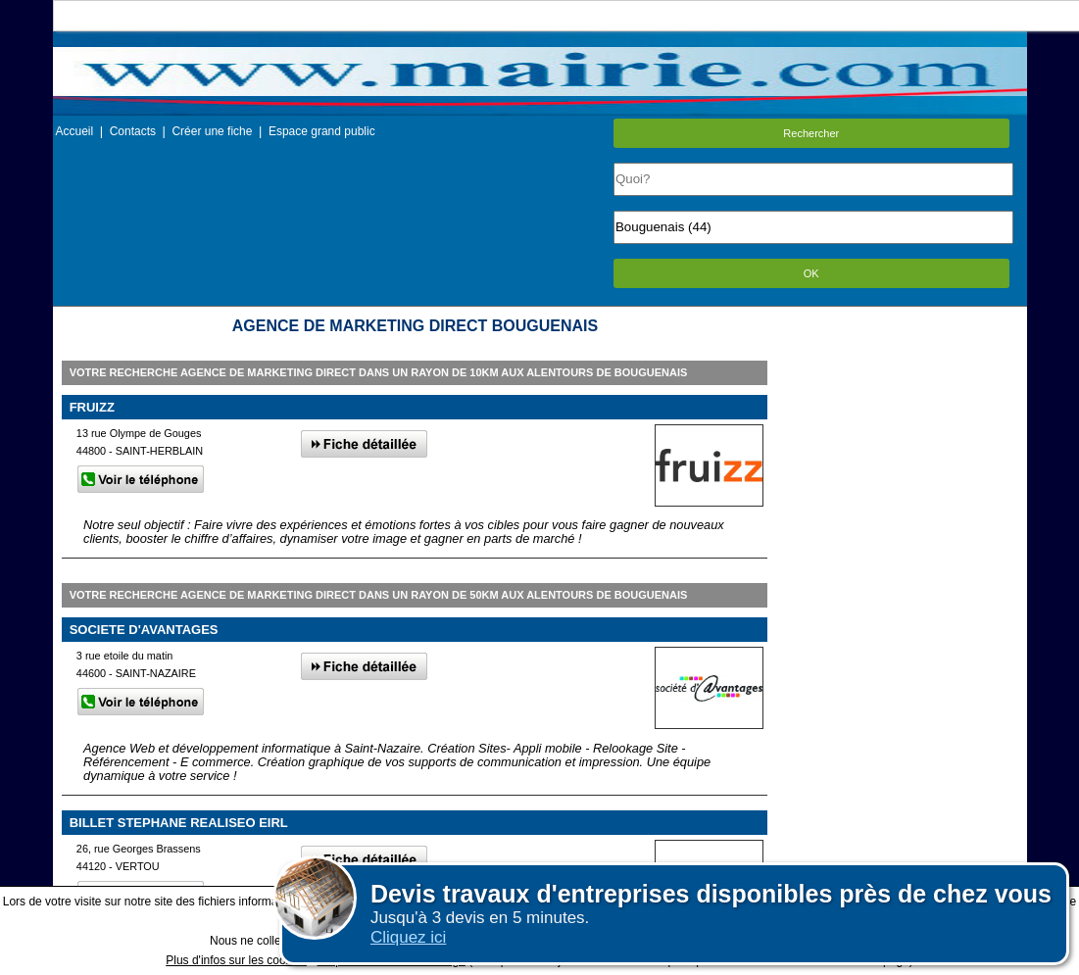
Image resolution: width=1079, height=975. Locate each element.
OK (811, 273)
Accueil (75, 131)
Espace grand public (322, 131)
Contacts (133, 131)
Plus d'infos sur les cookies (236, 960)
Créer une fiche (212, 131)
